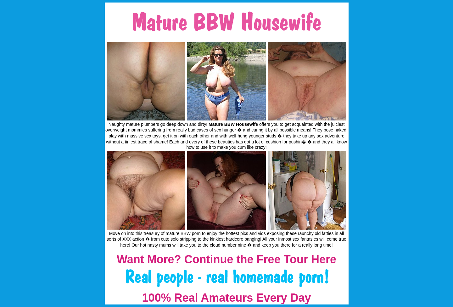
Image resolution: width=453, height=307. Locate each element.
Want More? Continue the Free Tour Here (226, 259)
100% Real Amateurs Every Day (226, 297)
